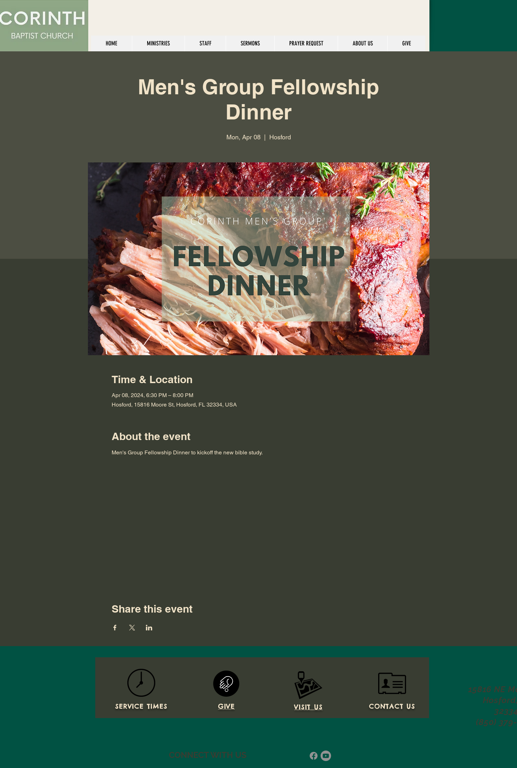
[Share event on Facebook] (115, 627)
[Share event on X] (132, 627)
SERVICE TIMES (141, 706)
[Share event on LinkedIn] (149, 627)
